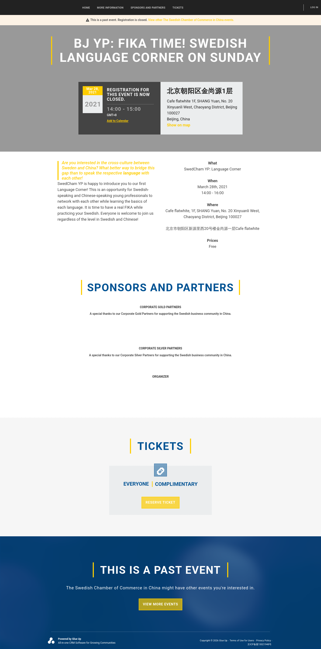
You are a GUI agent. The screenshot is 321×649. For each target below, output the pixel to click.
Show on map (178, 125)
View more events (160, 604)
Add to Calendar (117, 121)
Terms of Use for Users (242, 640)
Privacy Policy (263, 640)
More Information (110, 7)
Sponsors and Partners (148, 7)
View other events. (191, 20)
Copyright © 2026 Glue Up (213, 640)
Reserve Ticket (160, 502)
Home (86, 7)
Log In (314, 7)
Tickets (177, 7)
